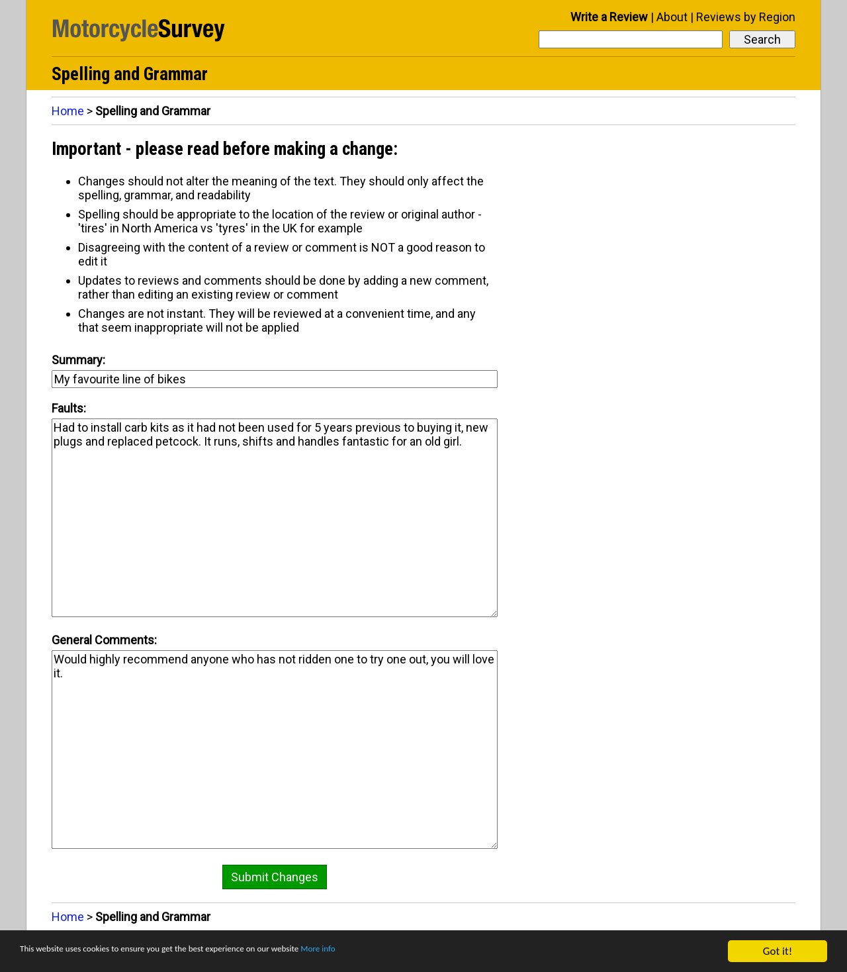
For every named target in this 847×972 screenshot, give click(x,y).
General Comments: (104, 640)
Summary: (78, 360)
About (672, 17)
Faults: (69, 408)
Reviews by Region (745, 17)
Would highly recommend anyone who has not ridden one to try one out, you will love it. (275, 749)
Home (68, 111)
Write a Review (609, 17)
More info (406, 952)
